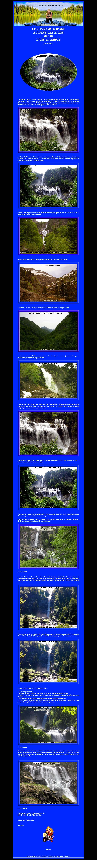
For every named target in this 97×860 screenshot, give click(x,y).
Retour (48, 849)
